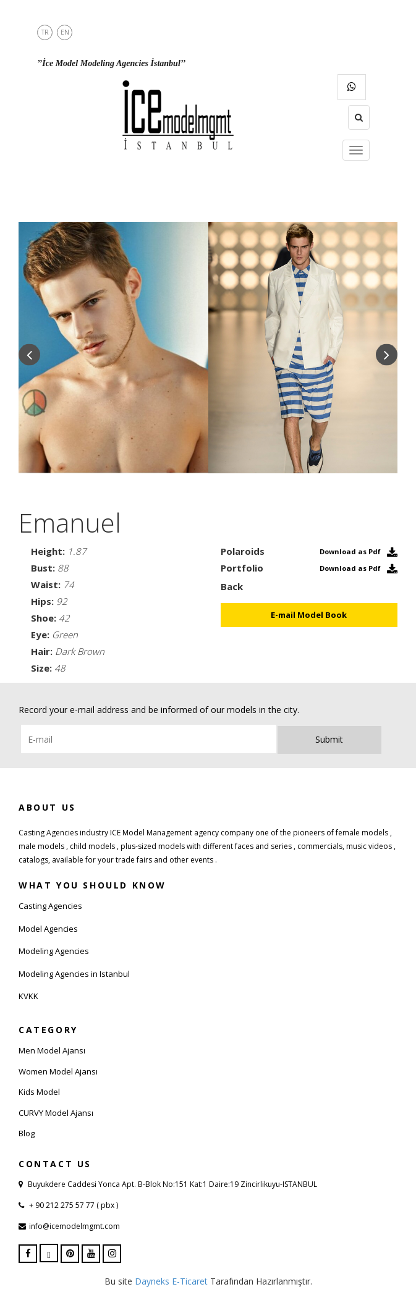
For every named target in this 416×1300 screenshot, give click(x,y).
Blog (27, 1133)
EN (65, 32)
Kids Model (39, 1091)
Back (232, 586)
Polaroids (243, 551)
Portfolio (242, 568)
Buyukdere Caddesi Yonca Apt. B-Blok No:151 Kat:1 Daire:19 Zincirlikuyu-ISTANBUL (172, 1184)
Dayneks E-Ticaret (171, 1281)
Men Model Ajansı (52, 1050)
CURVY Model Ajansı (56, 1112)
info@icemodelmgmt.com (74, 1226)
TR (45, 32)
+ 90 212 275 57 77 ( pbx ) (72, 1205)
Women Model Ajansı (58, 1071)
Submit (329, 739)
